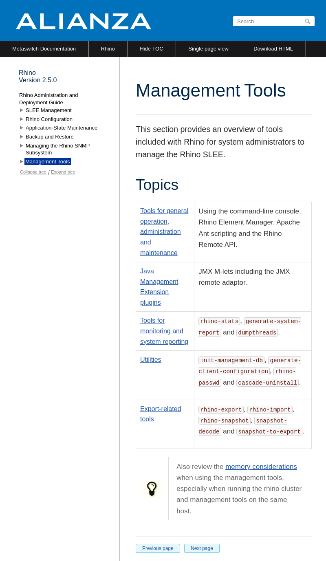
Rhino (108, 49)
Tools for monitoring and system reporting (164, 331)
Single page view (208, 49)
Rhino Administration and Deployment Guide (48, 99)
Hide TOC (151, 49)
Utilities (150, 359)
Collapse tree (33, 171)
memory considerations (261, 467)
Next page (202, 548)
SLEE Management (49, 110)
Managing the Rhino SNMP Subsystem (58, 149)
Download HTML (273, 49)
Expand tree (63, 171)
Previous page (158, 548)
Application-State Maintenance (61, 128)
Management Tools (47, 161)
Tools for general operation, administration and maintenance (164, 231)
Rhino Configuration (49, 119)
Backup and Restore (50, 137)
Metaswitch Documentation (44, 49)
